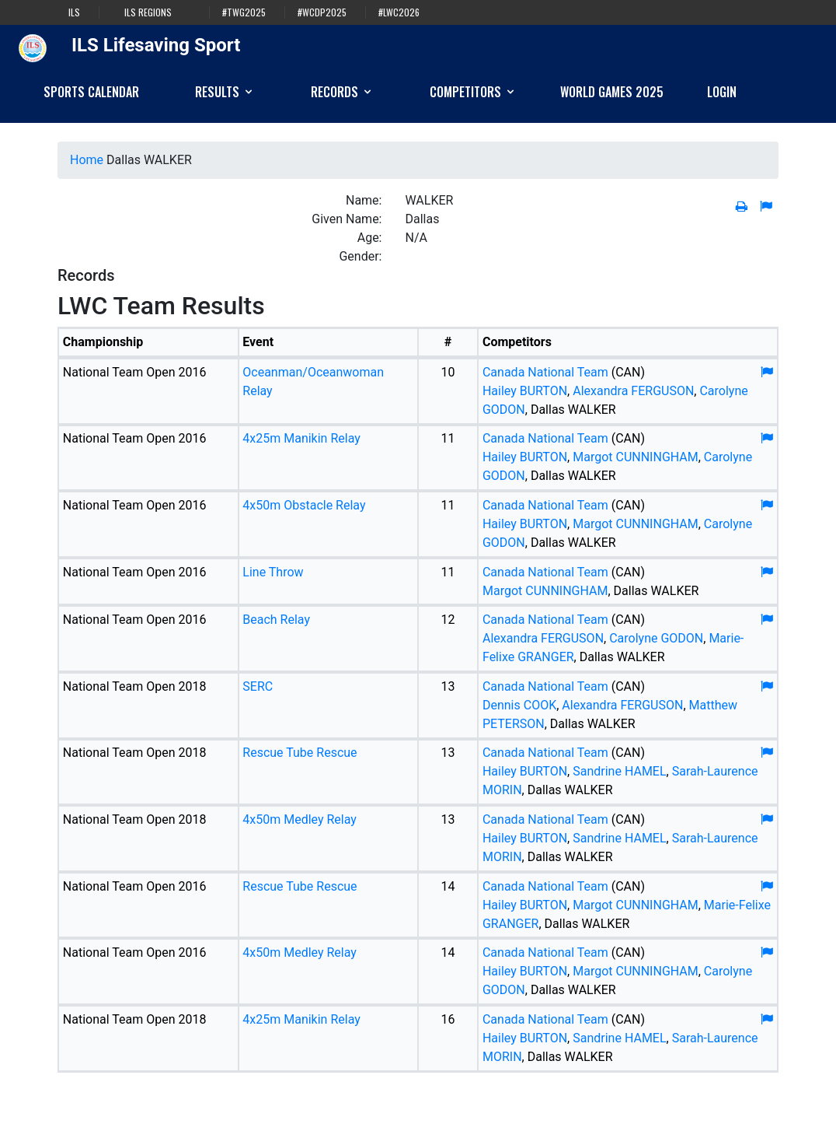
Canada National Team (545, 372)
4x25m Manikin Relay (301, 438)
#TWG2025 (244, 12)
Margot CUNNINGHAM (635, 457)
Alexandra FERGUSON (633, 390)
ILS (74, 12)
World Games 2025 (612, 91)
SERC (257, 686)
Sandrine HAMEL (619, 771)
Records (342, 91)
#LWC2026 (399, 12)
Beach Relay (276, 619)
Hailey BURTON (524, 390)
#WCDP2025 (322, 12)
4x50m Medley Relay (299, 819)
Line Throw (272, 572)
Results (225, 91)
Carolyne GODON (656, 638)
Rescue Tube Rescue (299, 752)
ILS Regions (148, 12)
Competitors (473, 91)
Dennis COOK (519, 705)
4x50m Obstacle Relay (303, 505)
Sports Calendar (91, 91)
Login (722, 91)
